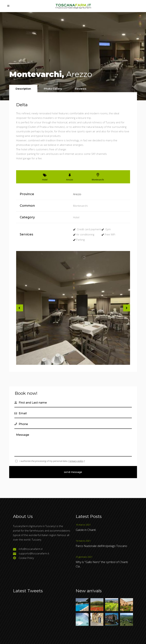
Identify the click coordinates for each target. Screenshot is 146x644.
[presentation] (23, 88)
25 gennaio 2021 (84, 556)
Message (73, 443)
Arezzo (77, 194)
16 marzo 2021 (83, 524)
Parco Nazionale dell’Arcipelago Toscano (101, 546)
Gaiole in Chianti (86, 530)
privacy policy (76, 461)
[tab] (23, 88)
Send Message (73, 472)
